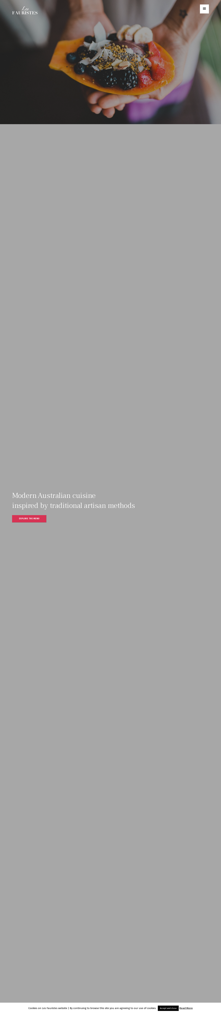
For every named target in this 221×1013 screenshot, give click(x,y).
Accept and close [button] (168, 1008)
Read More (186, 1008)
